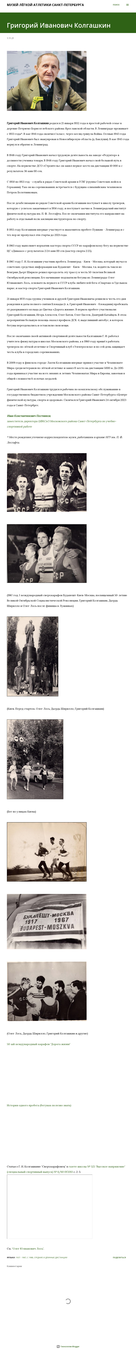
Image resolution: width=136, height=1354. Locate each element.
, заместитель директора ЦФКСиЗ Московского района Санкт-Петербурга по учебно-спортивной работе (61, 421)
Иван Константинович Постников (28, 415)
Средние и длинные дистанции (50, 1257)
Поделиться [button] (119, 1257)
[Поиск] (116, 4)
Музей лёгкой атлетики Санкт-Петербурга (45, 5)
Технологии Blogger (68, 1346)
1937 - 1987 (21, 1257)
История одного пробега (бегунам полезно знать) (39, 1105)
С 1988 (30, 1257)
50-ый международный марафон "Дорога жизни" (38, 1044)
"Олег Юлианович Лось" (27, 1248)
